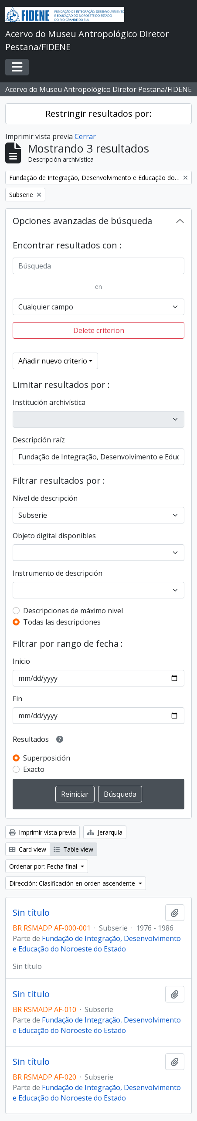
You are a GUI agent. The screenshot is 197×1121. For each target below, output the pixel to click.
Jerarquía (104, 832)
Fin (17, 698)
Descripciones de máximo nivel (73, 610)
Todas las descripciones (62, 622)
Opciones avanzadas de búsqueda (82, 221)
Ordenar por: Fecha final (44, 866)
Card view (27, 849)
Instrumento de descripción (57, 573)
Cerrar (85, 136)
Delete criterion (98, 330)
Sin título (31, 912)
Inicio (21, 661)
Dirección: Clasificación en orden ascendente (73, 883)
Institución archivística (49, 402)
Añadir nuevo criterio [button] (52, 361)
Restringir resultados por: (98, 113)
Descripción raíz (39, 440)
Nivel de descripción (45, 498)
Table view (73, 849)
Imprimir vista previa (42, 832)
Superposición (46, 758)
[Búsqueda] (98, 266)
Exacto (33, 769)
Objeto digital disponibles (54, 535)
